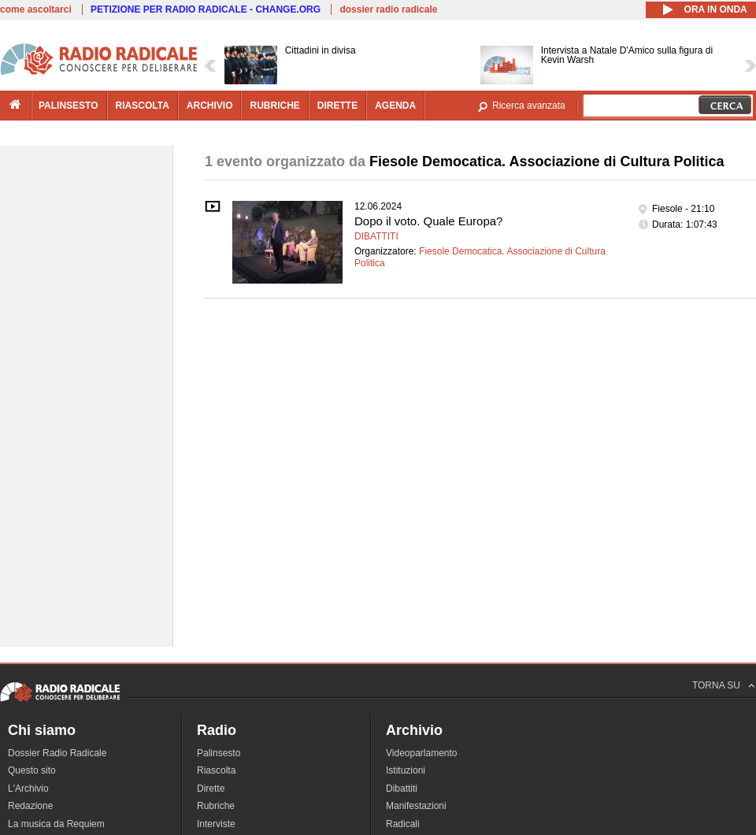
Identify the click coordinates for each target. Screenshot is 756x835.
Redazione (30, 805)
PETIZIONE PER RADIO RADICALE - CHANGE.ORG (206, 9)
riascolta (142, 105)
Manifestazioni (416, 805)
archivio (210, 105)
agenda (395, 105)
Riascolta (216, 770)
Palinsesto (218, 753)
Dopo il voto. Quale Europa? (428, 221)
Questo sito (32, 770)
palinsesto (68, 105)
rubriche (274, 105)
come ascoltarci (36, 9)
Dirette (210, 788)
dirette (337, 105)
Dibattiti (376, 236)
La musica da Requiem (56, 823)
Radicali (403, 823)
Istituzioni (405, 770)
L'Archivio (28, 788)
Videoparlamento (422, 753)
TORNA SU (716, 685)
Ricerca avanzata (528, 105)
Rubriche (216, 805)
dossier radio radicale (388, 9)
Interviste (216, 823)
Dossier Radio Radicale (57, 753)
